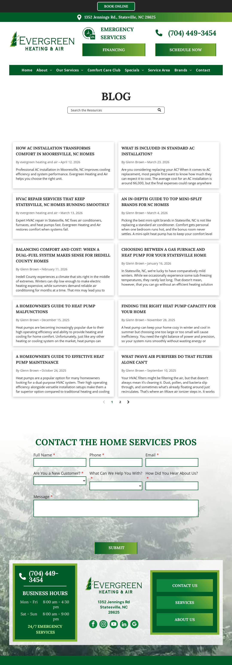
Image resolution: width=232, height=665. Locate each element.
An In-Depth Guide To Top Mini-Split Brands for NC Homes (161, 201)
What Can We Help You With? (115, 473)
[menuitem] (27, 70)
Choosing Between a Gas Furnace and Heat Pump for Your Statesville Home (163, 252)
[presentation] (66, 529)
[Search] (115, 110)
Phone (95, 454)
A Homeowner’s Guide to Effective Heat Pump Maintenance (60, 359)
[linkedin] (125, 624)
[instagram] (102, 624)
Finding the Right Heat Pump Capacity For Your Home (168, 308)
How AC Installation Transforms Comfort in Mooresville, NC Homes (55, 151)
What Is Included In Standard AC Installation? (157, 151)
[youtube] (113, 624)
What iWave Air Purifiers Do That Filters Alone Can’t (166, 359)
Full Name (42, 454)
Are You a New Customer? (56, 473)
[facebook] (90, 624)
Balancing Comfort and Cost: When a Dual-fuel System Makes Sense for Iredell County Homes (63, 255)
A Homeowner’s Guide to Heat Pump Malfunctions (55, 308)
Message (41, 496)
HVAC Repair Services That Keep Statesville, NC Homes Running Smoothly (62, 201)
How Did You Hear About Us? (172, 473)
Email (151, 454)
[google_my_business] (137, 624)
